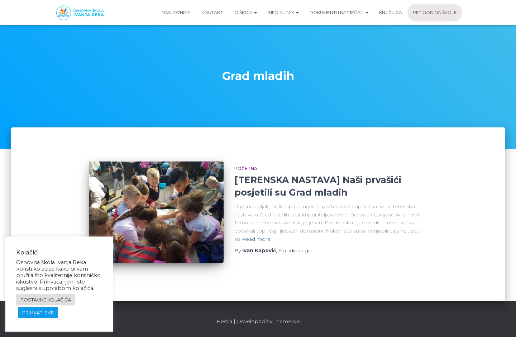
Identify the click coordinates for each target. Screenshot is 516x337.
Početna (245, 168)
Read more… (258, 239)
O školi (245, 12)
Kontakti (212, 12)
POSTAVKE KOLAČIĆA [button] (45, 300)
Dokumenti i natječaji (339, 12)
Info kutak (283, 12)
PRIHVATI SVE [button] (38, 312)
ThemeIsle (287, 321)
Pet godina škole (435, 12)
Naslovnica (176, 12)
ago (295, 250)
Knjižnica (390, 12)
